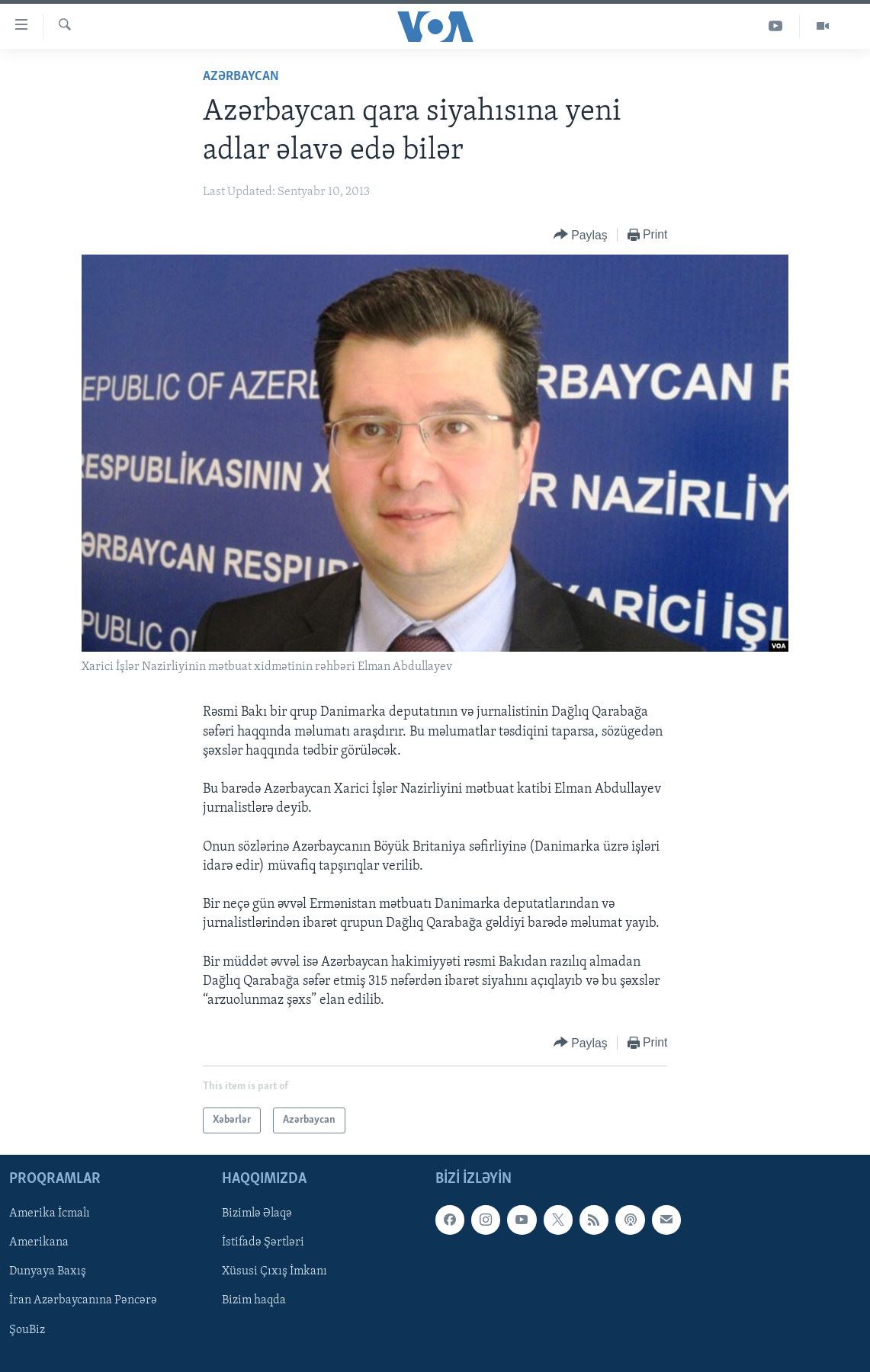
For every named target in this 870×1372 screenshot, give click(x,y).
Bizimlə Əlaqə (257, 1214)
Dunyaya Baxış (47, 1272)
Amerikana (39, 1243)
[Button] (581, 235)
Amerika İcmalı (49, 1214)
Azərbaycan (241, 76)
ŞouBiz (27, 1330)
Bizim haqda (254, 1301)
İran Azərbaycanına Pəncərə (83, 1301)
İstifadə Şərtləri (263, 1243)
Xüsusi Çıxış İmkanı (274, 1272)
